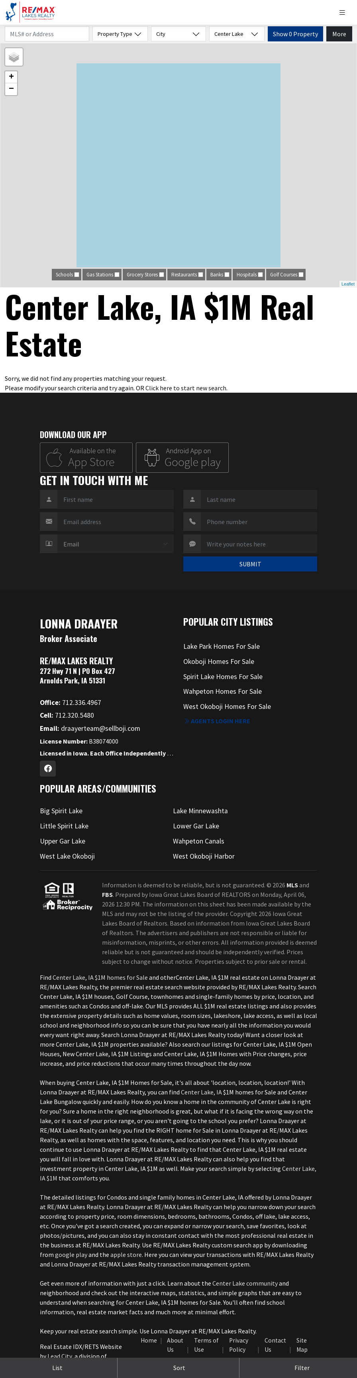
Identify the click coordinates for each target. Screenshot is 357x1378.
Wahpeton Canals (198, 841)
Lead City (59, 1356)
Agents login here (216, 721)
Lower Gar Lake (196, 826)
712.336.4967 (70, 702)
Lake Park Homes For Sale (221, 646)
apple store (126, 1255)
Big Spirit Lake (61, 810)
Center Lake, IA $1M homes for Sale (100, 977)
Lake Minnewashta (200, 810)
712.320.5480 (67, 715)
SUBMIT (250, 564)
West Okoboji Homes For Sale (227, 706)
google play (71, 1255)
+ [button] (11, 77)
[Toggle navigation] (345, 12)
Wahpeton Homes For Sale (222, 691)
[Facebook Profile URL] (48, 769)
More (339, 34)
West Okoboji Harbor (204, 856)
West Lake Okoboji (67, 856)
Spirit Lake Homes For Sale (223, 676)
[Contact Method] (115, 544)
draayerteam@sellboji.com (90, 728)
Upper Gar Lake (62, 841)
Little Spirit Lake (64, 826)
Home (149, 1340)
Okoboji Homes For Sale (218, 661)
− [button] (11, 89)
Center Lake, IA (201, 1092)
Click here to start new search (185, 388)
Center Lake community (245, 1283)
